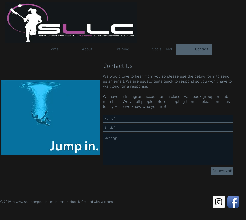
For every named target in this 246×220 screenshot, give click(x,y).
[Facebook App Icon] (233, 202)
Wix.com (107, 202)
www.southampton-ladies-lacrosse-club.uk (48, 202)
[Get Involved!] (222, 171)
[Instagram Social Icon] (219, 202)
